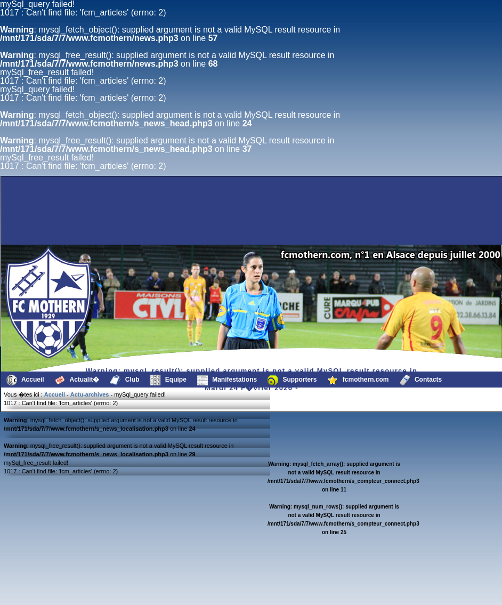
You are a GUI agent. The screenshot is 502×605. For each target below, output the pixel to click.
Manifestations (227, 380)
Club (124, 380)
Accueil (25, 380)
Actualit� (77, 380)
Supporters (292, 380)
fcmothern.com (358, 380)
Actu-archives (89, 394)
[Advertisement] (206, 219)
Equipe (168, 380)
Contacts (421, 380)
